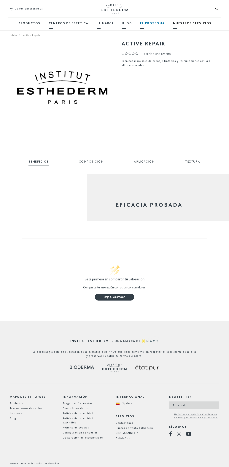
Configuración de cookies (80, 432)
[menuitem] (29, 23)
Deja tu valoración (114, 297)
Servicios (125, 416)
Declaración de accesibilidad (83, 437)
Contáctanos (124, 422)
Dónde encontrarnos (26, 8)
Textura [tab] (192, 161)
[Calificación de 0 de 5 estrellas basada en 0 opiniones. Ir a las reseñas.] (131, 53)
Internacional (130, 396)
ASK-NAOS (123, 437)
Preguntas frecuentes (78, 403)
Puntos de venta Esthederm (135, 427)
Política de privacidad (78, 413)
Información (75, 396)
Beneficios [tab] (38, 161)
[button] (124, 403)
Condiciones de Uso (76, 408)
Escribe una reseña (157, 53)
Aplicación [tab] (144, 161)
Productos (17, 403)
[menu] (114, 23)
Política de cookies (76, 427)
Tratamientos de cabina (26, 408)
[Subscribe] (215, 405)
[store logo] (114, 9)
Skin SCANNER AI (128, 432)
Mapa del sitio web (28, 396)
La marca (16, 413)
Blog (13, 418)
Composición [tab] (91, 161)
